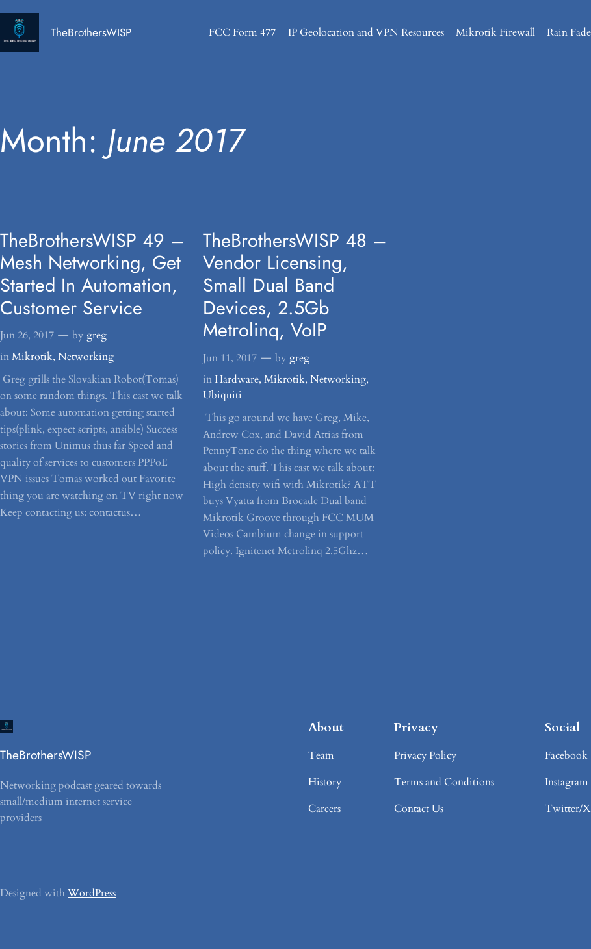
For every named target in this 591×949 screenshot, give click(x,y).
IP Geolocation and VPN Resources (366, 32)
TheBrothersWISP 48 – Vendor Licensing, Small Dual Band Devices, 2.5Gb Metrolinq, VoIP (294, 285)
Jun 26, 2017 (27, 335)
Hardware (237, 379)
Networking (86, 356)
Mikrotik (32, 356)
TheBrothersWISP (91, 32)
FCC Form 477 (242, 32)
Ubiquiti (222, 395)
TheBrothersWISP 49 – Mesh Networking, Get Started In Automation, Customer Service (92, 274)
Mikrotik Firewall (495, 32)
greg (96, 335)
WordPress (92, 893)
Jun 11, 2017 (230, 358)
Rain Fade (569, 32)
